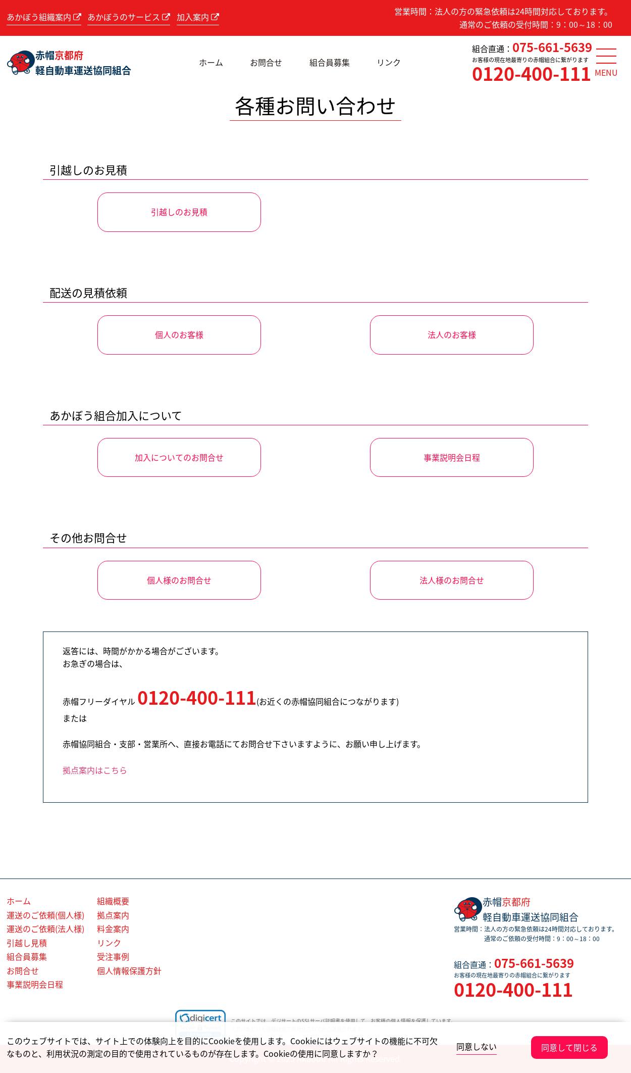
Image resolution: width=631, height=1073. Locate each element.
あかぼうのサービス (128, 17)
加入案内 (198, 17)
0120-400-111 (531, 73)
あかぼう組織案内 (44, 17)
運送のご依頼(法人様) (45, 928)
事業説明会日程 (452, 457)
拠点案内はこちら (95, 770)
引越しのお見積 (179, 212)
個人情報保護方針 (129, 970)
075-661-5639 (552, 47)
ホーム (211, 62)
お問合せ (266, 62)
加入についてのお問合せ (179, 457)
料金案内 (113, 928)
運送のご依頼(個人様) (45, 915)
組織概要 (113, 901)
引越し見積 (27, 943)
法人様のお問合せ (451, 580)
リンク (389, 62)
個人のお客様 (179, 334)
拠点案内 (113, 915)
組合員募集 (329, 62)
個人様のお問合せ (179, 580)
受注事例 (113, 956)
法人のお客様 (452, 334)
